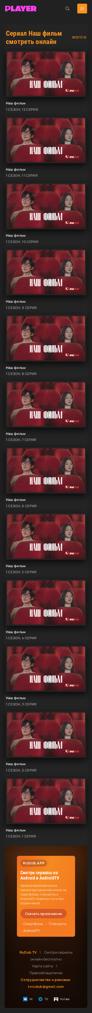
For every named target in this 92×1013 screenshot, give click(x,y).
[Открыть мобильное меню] (82, 8)
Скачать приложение (43, 913)
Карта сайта (42, 966)
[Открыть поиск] (67, 8)
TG (43, 999)
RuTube (61, 999)
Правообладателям (46, 972)
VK (27, 999)
